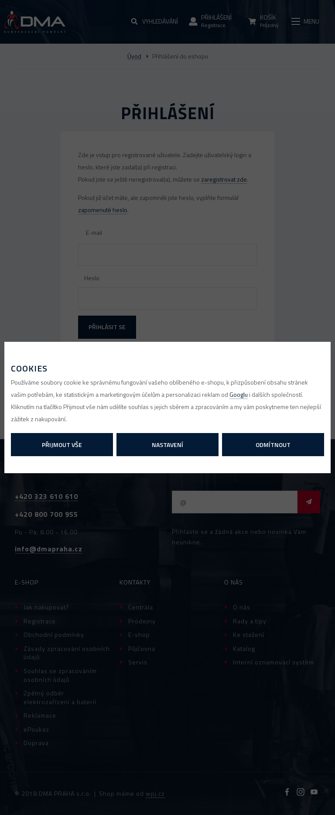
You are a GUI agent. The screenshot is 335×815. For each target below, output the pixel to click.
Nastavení (167, 444)
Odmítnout (273, 444)
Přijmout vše (62, 444)
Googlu (238, 394)
